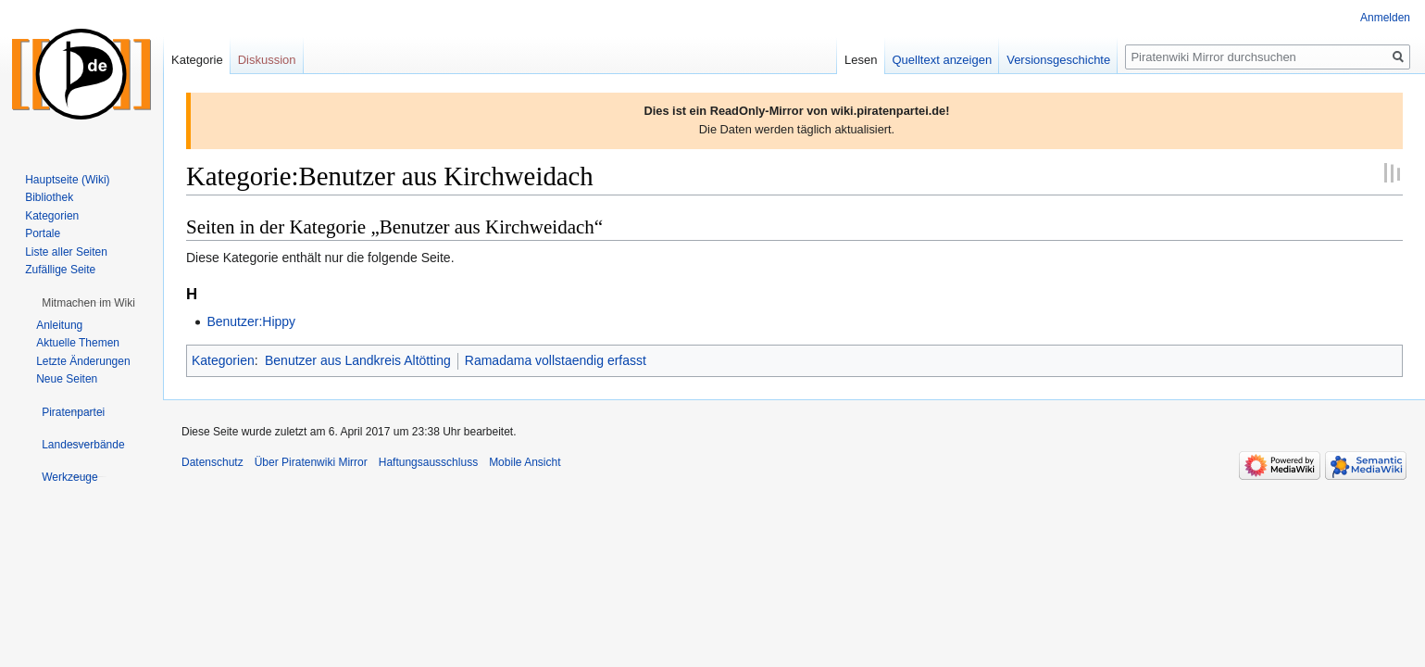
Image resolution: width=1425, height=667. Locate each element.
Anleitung (59, 325)
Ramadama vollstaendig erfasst (555, 360)
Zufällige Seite (60, 269)
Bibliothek (49, 197)
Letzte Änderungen (83, 361)
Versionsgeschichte (1058, 60)
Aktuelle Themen (77, 342)
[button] (88, 302)
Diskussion (267, 60)
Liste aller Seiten (66, 251)
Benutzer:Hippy (250, 321)
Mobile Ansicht (524, 462)
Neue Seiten (66, 378)
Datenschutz (212, 462)
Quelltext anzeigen (943, 60)
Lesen (860, 60)
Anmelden (1385, 17)
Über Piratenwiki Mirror (311, 462)
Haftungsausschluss (428, 462)
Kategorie (197, 60)
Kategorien (223, 360)
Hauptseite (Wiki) (67, 179)
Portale (42, 233)
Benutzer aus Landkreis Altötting (358, 360)
